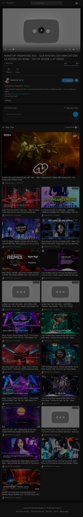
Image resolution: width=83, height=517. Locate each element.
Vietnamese (32, 262)
